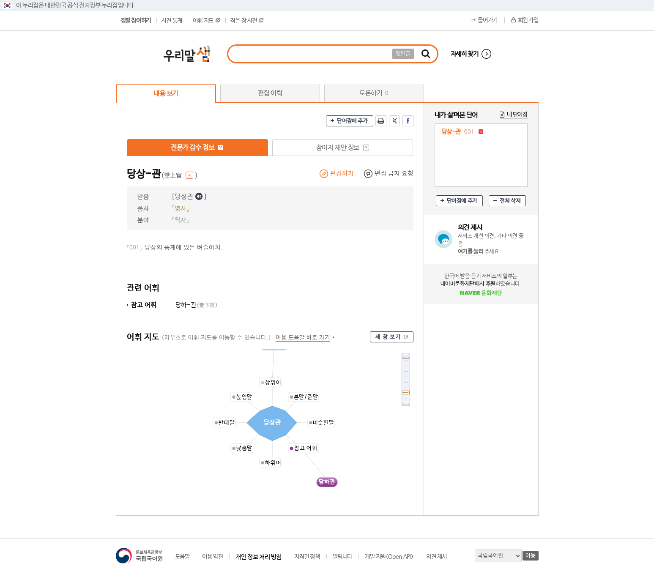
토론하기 (374, 93)
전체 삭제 (510, 201)
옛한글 (403, 54)
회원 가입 (528, 20)
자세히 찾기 (465, 53)
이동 (530, 555)
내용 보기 (165, 94)
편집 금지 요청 (394, 173)
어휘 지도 (206, 20)
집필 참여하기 (135, 20)
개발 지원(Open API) (389, 556)
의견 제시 (436, 556)
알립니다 (342, 556)
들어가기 (487, 20)
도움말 (182, 556)
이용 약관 (212, 556)
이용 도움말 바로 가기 (303, 337)
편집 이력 (270, 93)
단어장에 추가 (352, 121)
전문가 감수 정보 (197, 148)
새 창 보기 (388, 337)
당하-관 (196, 305)
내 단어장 (517, 114)
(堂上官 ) (179, 176)
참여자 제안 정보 (342, 148)
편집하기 (342, 173)
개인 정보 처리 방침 (258, 557)
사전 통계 (171, 20)
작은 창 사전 (246, 20)
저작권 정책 (307, 556)
